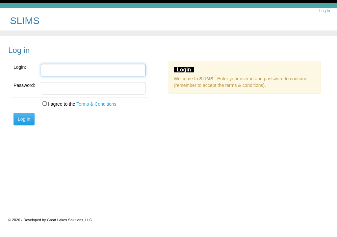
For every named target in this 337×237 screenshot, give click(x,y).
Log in (324, 11)
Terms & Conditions (96, 104)
